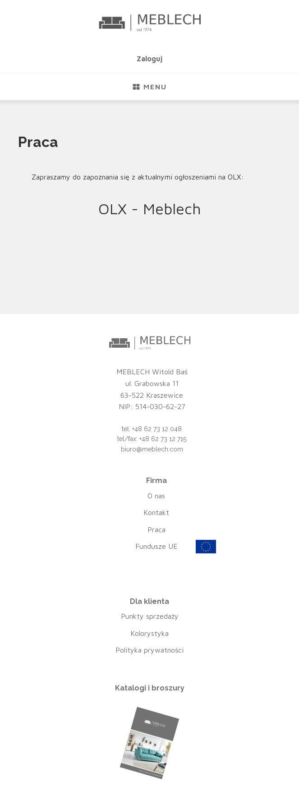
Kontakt (156, 512)
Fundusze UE (156, 546)
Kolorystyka (149, 633)
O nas (156, 496)
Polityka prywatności (149, 650)
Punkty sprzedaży (150, 616)
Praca (156, 529)
